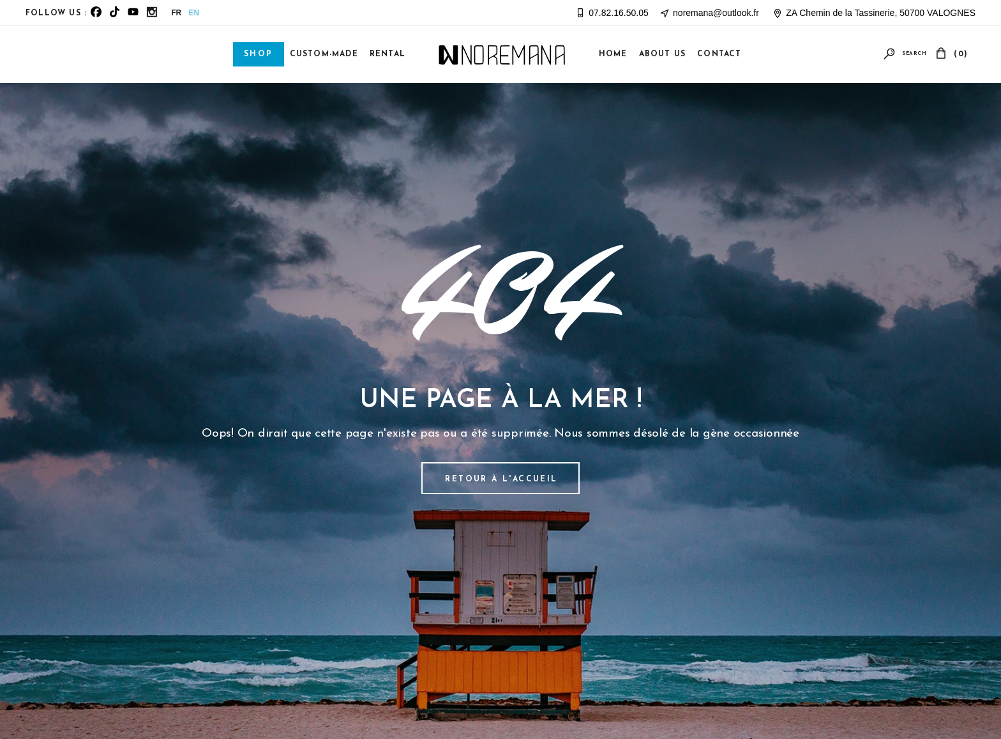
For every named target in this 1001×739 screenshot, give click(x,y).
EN (194, 12)
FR (176, 12)
